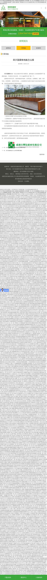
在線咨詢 (39, 577)
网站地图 (9, 194)
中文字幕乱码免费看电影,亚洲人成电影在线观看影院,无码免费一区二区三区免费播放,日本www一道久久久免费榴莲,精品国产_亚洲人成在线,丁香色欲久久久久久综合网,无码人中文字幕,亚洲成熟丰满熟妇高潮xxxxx (23, 2)
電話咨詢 (8, 577)
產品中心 (24, 577)
